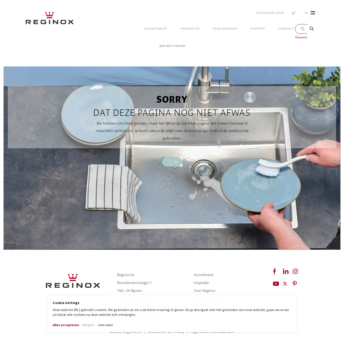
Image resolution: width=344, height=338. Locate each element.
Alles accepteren (66, 325)
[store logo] (50, 19)
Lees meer (105, 325)
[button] (311, 13)
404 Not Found (172, 46)
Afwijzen (88, 325)
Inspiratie (201, 282)
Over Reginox (204, 290)
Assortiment (203, 274)
